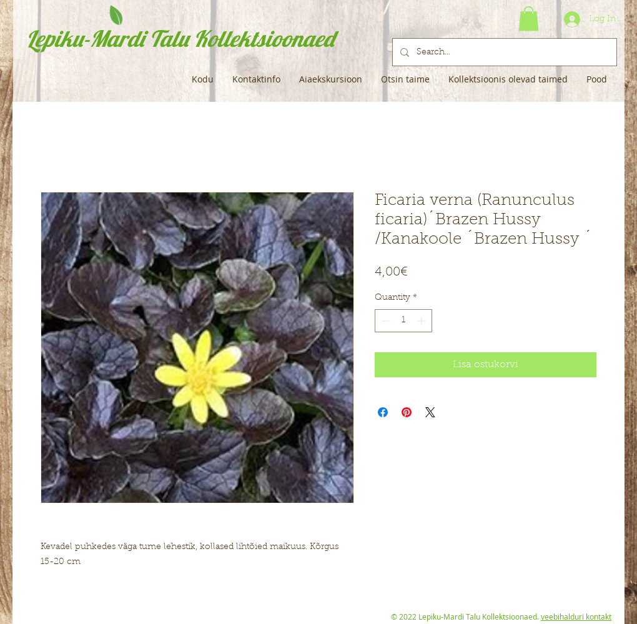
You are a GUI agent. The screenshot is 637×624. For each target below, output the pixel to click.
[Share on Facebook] (382, 412)
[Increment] (422, 321)
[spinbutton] (403, 321)
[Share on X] (430, 412)
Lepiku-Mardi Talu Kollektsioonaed (180, 38)
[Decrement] (384, 321)
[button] (528, 18)
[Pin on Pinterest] (406, 412)
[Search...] (503, 52)
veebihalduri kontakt (576, 617)
